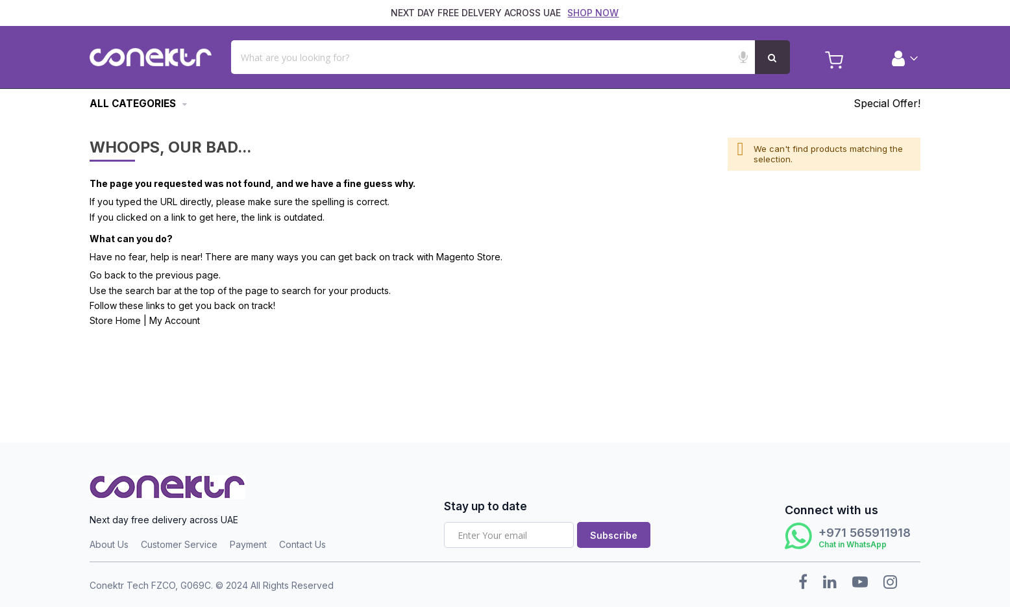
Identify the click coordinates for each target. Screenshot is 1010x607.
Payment (248, 544)
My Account (174, 320)
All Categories (133, 103)
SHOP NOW (593, 12)
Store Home (115, 320)
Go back (108, 274)
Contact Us (302, 544)
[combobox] (509, 57)
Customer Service (179, 544)
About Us (109, 544)
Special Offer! (887, 103)
